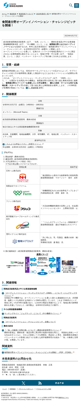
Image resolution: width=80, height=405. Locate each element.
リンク (4, 389)
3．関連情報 (33, 88)
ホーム (4, 14)
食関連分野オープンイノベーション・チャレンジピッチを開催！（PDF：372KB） (39, 352)
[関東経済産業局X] (23, 383)
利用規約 (13, 389)
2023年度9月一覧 (42, 14)
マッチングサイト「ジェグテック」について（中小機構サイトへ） (32, 313)
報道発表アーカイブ (26, 14)
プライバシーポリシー (25, 389)
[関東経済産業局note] (59, 383)
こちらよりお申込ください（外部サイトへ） (24, 144)
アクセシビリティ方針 (43, 389)
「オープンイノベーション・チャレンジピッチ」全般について (30, 322)
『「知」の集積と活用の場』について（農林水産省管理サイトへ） (32, 330)
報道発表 (13, 14)
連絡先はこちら (63, 397)
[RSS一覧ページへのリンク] (40, 383)
